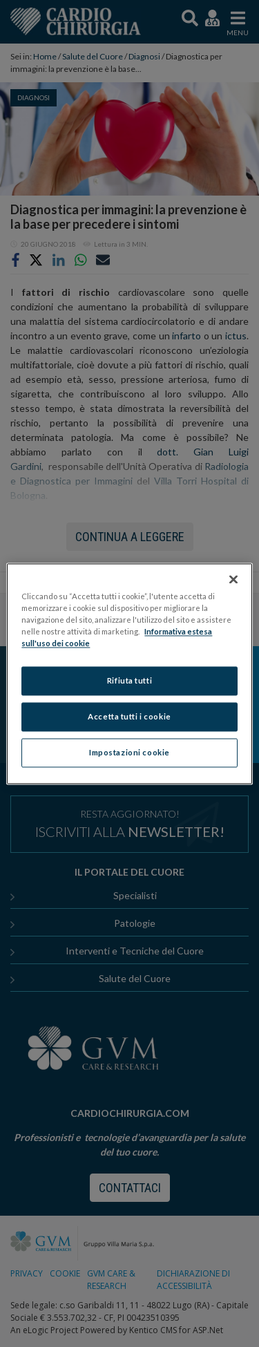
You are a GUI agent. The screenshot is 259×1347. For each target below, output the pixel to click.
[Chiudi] (233, 579)
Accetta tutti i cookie (129, 716)
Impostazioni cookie (129, 752)
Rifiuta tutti (129, 680)
